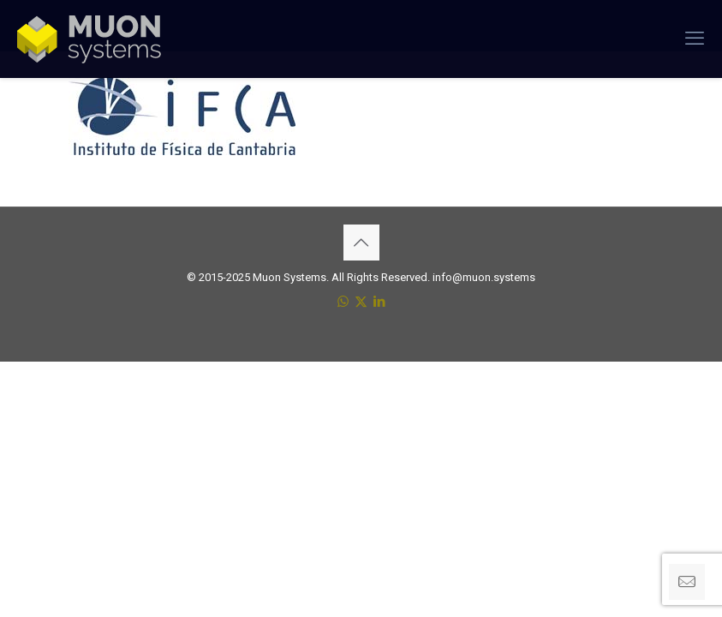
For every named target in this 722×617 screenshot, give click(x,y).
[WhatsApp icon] (343, 301)
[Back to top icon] (361, 243)
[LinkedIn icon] (379, 301)
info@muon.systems (484, 277)
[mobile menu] (694, 38)
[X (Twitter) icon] (361, 301)
